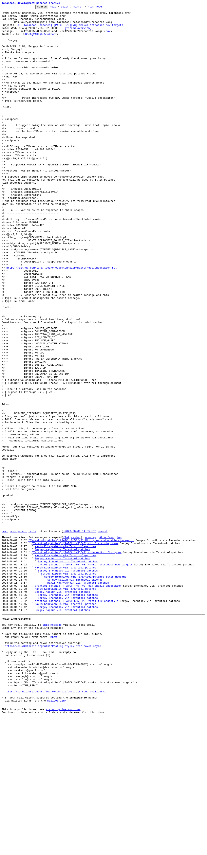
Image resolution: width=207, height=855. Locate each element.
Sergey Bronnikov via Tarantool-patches (68, 672)
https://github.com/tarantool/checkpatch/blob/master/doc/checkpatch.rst (61, 320)
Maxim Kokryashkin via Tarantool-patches (65, 653)
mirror (84, 8)
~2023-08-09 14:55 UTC (79, 635)
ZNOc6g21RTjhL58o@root (40, 40)
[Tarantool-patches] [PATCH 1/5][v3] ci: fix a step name (75, 650)
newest (102, 635)
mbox (54, 761)
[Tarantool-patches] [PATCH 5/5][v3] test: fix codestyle (75, 719)
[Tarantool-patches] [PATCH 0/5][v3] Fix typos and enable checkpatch (81, 646)
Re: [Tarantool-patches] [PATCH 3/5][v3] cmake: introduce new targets (69, 29)
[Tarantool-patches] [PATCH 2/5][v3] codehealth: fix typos (76, 661)
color (71, 8)
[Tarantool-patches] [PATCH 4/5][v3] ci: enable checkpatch (76, 701)
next (5, 635)
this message (52, 746)
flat (66, 642)
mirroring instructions (63, 847)
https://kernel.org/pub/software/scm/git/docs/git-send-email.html (55, 827)
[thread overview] (78, 33)
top (119, 642)
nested (75, 642)
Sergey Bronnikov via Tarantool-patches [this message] (86, 690)
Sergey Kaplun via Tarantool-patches (62, 657)
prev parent (18, 635)
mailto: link (56, 837)
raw (108, 36)
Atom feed (101, 8)
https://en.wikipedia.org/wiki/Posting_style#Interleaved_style (53, 772)
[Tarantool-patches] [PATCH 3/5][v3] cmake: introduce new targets (82, 675)
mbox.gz (90, 642)
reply (32, 635)
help (59, 8)
